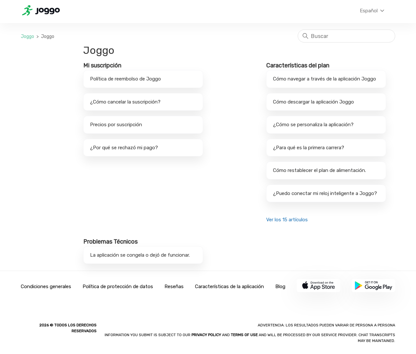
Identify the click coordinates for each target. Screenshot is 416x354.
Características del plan (297, 65)
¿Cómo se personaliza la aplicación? (313, 125)
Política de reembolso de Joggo (125, 79)
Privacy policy (206, 335)
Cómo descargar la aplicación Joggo (313, 102)
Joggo (27, 36)
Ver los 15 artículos (287, 220)
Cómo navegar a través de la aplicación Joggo (324, 79)
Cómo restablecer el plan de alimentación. (319, 170)
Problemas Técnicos (110, 241)
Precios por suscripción (116, 125)
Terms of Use (244, 335)
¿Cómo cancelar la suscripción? (125, 102)
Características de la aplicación (229, 286)
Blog (280, 286)
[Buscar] (346, 36)
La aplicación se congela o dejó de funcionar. (140, 255)
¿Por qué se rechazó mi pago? (124, 148)
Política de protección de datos (118, 286)
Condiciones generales (46, 286)
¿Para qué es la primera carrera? (308, 148)
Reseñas (174, 286)
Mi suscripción (102, 65)
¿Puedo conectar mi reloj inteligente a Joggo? (325, 193)
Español (372, 10)
